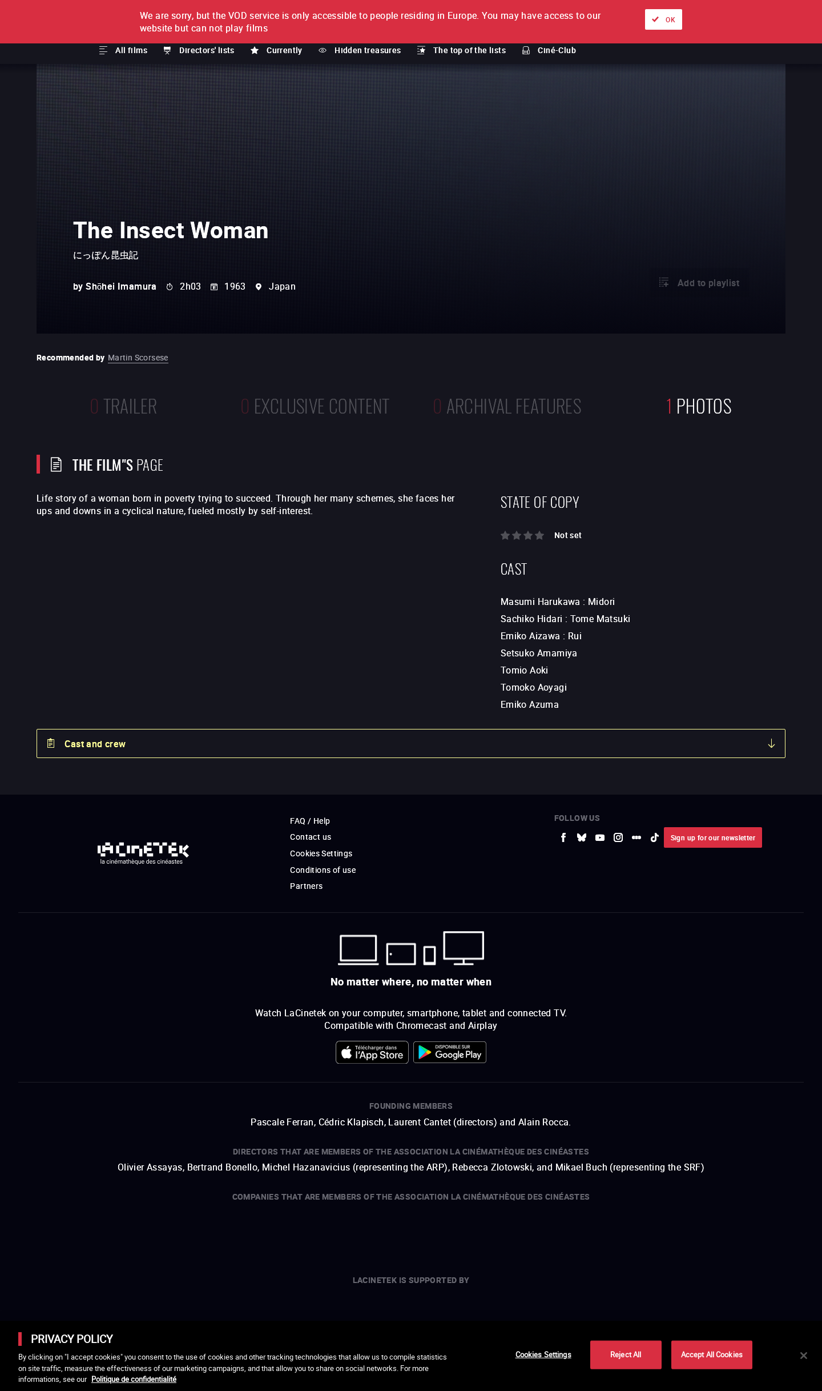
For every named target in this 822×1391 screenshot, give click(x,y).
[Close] (803, 1355)
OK (670, 19)
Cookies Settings (543, 1354)
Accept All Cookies (712, 1354)
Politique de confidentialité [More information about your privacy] (133, 1379)
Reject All (625, 1354)
